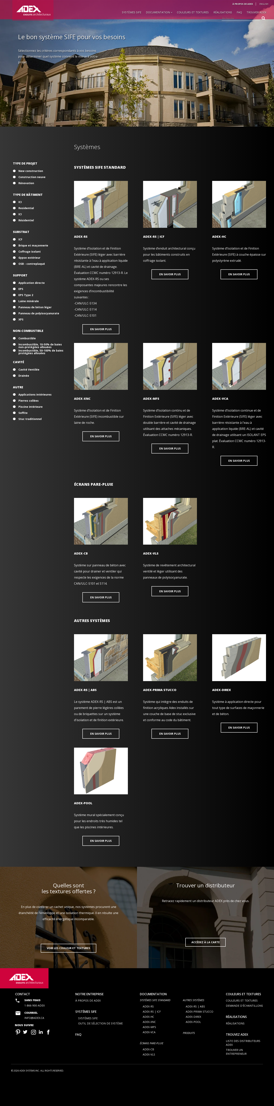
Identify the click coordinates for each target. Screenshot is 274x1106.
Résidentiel (26, 220)
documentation (153, 1022)
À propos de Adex (243, 3)
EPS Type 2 (25, 295)
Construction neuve (31, 177)
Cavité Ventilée (28, 369)
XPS (20, 319)
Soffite (23, 413)
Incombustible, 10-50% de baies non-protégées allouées (40, 344)
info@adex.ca (34, 1046)
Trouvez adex (237, 1062)
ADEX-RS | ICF (152, 1039)
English (264, 3)
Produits (189, 1061)
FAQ (239, 12)
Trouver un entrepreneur (236, 1080)
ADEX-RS (148, 1034)
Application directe (31, 283)
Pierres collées (28, 400)
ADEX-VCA (149, 1060)
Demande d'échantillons (244, 1033)
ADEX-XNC (149, 1049)
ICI (20, 202)
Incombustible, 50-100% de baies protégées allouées (40, 350)
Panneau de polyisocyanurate (38, 313)
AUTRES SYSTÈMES (193, 1028)
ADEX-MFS (149, 1055)
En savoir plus (101, 329)
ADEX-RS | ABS (195, 1034)
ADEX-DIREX (193, 1044)
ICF (20, 239)
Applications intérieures (35, 394)
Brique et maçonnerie (33, 245)
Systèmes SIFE (131, 12)
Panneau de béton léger (35, 307)
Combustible (27, 338)
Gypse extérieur (29, 257)
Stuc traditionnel (30, 419)
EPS (20, 289)
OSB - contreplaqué (31, 263)
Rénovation (26, 183)
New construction (30, 171)
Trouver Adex (256, 12)
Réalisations (222, 12)
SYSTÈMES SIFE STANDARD (155, 1028)
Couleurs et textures (193, 12)
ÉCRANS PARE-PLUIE (151, 1071)
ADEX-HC (148, 1044)
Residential (26, 208)
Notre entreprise (89, 1022)
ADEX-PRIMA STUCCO (199, 1039)
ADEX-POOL (193, 1049)
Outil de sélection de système (100, 1051)
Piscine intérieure (30, 406)
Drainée (23, 375)
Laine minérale (28, 301)
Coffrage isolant (29, 251)
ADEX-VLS (149, 1082)
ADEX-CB (148, 1077)
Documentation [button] (159, 12)
